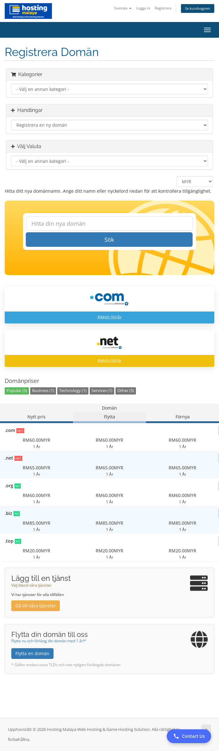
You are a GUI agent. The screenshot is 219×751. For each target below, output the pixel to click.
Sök (109, 239)
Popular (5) (17, 390)
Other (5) (125, 390)
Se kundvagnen (197, 8)
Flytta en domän (32, 653)
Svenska (123, 8)
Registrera (163, 8)
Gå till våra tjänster (35, 606)
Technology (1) (73, 390)
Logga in (143, 8)
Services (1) (102, 390)
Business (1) (43, 390)
